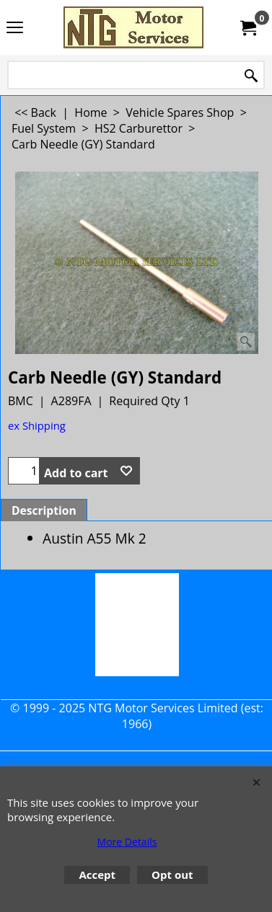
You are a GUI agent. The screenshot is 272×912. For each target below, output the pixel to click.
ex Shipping (37, 425)
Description (44, 510)
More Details (127, 842)
